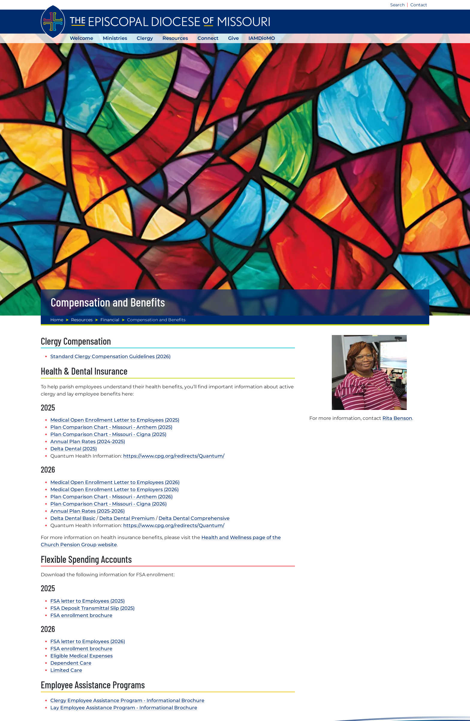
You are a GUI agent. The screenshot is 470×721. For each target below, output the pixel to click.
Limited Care (66, 670)
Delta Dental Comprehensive (194, 518)
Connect (208, 38)
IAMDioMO (261, 38)
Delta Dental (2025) (73, 449)
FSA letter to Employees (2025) (87, 601)
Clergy (145, 38)
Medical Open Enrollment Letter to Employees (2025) (114, 420)
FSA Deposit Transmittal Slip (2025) (92, 608)
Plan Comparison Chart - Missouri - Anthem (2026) (111, 497)
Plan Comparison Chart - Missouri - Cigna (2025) (108, 434)
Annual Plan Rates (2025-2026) (87, 511)
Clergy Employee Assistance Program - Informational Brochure (127, 700)
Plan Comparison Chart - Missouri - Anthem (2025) (111, 427)
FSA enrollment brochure (81, 615)
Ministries (115, 38)
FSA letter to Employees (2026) (87, 641)
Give (233, 38)
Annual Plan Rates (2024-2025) (87, 441)
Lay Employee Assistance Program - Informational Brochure (123, 708)
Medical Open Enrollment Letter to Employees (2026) (115, 482)
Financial (109, 319)
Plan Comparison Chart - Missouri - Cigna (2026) (108, 504)
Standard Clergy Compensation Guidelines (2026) (110, 356)
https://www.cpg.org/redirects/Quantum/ (174, 456)
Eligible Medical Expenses (81, 656)
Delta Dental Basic (72, 518)
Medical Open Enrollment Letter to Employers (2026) (114, 489)
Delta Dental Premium (127, 518)
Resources (175, 38)
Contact (418, 4)
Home (56, 319)
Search (397, 4)
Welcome (81, 38)
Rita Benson (397, 418)
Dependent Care (70, 663)
